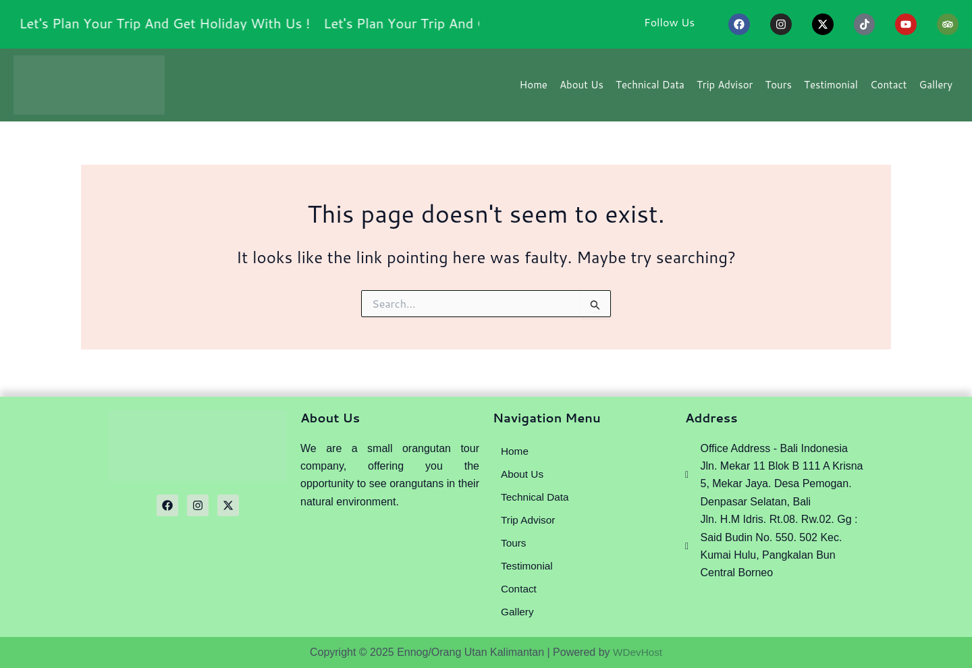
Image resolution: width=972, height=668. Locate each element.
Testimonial (831, 89)
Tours (778, 89)
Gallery (935, 89)
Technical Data (650, 89)
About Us (581, 89)
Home (533, 89)
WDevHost (637, 652)
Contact (888, 89)
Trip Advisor (725, 89)
